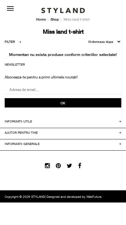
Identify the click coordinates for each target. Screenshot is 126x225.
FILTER (13, 42)
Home (41, 19)
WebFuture (93, 197)
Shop (55, 19)
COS (115, 8)
